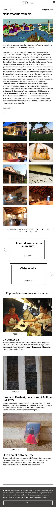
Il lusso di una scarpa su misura (28, 245)
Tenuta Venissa (14, 93)
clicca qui (19, 498)
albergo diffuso (28, 69)
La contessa (11, 339)
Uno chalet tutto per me (18, 455)
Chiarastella (28, 268)
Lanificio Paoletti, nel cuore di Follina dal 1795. (27, 399)
